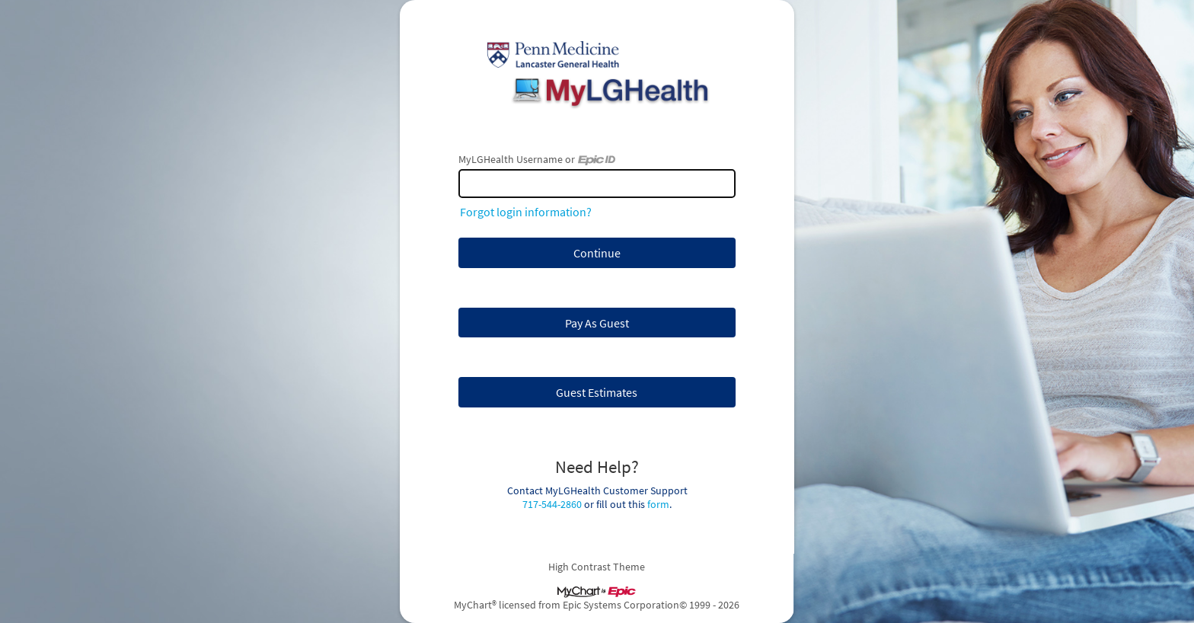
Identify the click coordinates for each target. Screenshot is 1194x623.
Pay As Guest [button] (597, 323)
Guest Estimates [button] (596, 392)
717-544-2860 (552, 504)
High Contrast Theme (597, 566)
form (658, 504)
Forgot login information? (526, 211)
